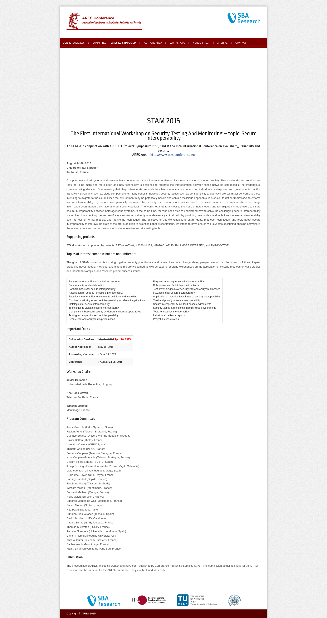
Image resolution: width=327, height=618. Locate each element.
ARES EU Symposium (123, 43)
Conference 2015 (74, 43)
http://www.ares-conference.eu (172, 155)
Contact (240, 43)
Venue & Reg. (201, 43)
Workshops (177, 43)
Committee (99, 43)
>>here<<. (159, 570)
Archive (222, 43)
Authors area (153, 43)
